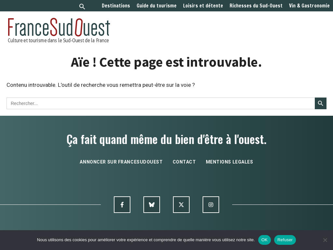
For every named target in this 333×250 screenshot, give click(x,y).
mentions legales (229, 161)
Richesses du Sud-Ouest (256, 6)
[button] (82, 7)
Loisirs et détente (203, 6)
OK (264, 239)
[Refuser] (325, 240)
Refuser (285, 239)
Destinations (116, 6)
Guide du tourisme (157, 6)
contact (184, 161)
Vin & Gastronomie (309, 6)
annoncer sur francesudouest (121, 161)
